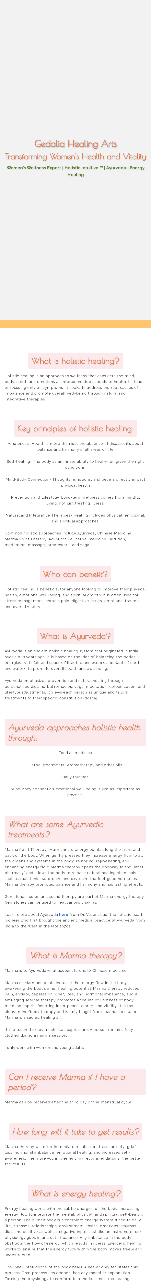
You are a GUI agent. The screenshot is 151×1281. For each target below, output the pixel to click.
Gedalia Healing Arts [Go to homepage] (75, 143)
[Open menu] (75, 324)
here (63, 914)
